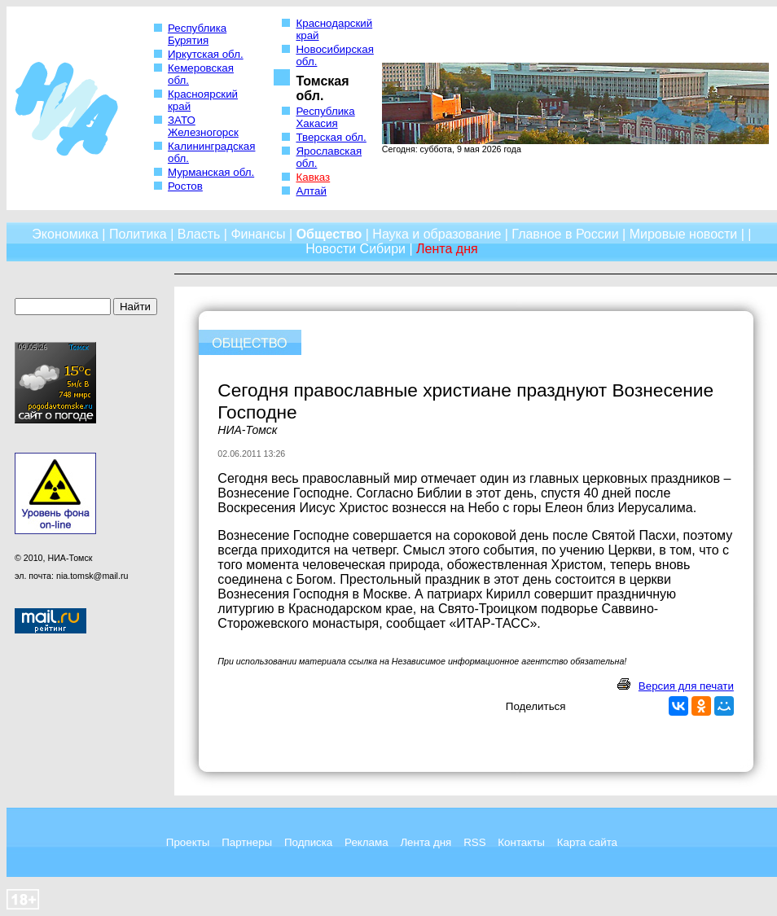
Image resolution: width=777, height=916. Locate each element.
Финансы (257, 234)
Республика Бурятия (197, 34)
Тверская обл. (331, 137)
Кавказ (313, 177)
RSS (474, 842)
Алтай (311, 191)
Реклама (366, 842)
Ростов (185, 186)
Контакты (521, 842)
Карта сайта (587, 842)
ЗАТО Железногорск (203, 126)
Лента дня (425, 842)
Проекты (187, 842)
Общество (329, 234)
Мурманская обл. (211, 172)
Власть (199, 234)
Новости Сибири (355, 249)
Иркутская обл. (206, 54)
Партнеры (247, 842)
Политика (138, 234)
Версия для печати (686, 686)
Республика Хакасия (325, 117)
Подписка (308, 842)
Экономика (65, 234)
